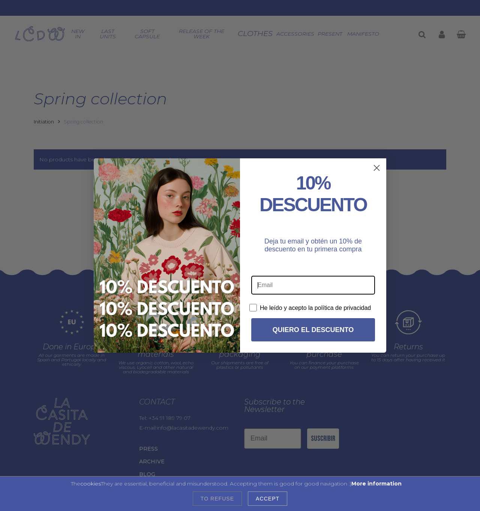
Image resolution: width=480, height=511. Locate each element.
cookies (90, 483)
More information (376, 483)
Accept (267, 499)
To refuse (217, 499)
